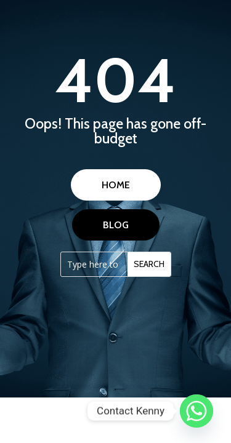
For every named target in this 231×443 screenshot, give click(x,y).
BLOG (116, 225)
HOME (116, 185)
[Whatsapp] (196, 411)
